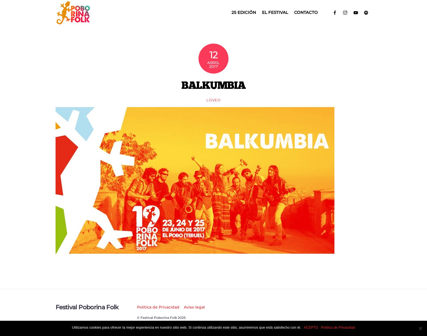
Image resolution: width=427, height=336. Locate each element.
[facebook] (335, 12)
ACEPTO (311, 327)
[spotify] (366, 12)
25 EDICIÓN (243, 12)
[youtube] (356, 12)
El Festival (275, 12)
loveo (213, 100)
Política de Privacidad (158, 307)
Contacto (306, 12)
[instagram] (345, 12)
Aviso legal (194, 307)
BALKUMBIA (213, 85)
